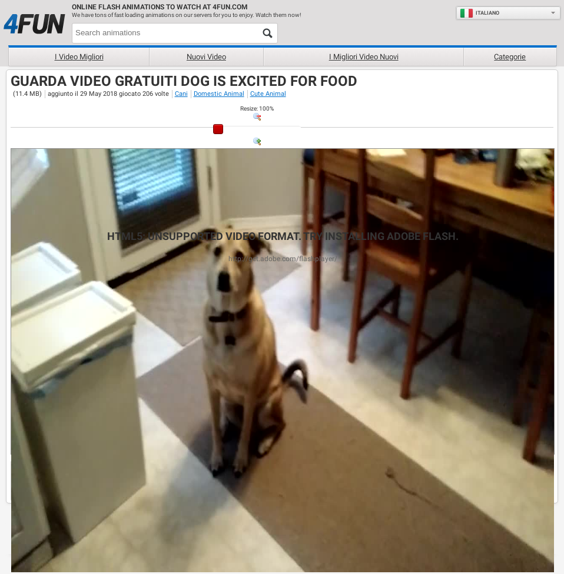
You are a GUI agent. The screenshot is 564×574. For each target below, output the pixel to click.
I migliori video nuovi (364, 56)
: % (257, 108)
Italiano (479, 13)
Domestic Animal (219, 94)
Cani (181, 94)
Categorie (510, 56)
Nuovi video (206, 56)
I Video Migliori (79, 56)
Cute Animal (268, 94)
